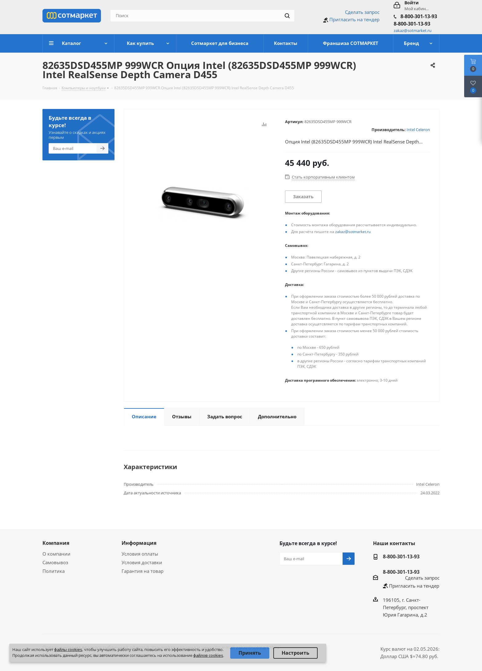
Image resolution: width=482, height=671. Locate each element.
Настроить (295, 652)
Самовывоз (55, 562)
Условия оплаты (140, 554)
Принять (250, 652)
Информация (139, 543)
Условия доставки (142, 562)
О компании (56, 554)
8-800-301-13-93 (418, 16)
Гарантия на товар (142, 571)
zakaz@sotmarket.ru (353, 231)
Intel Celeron (418, 129)
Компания (55, 543)
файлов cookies (208, 655)
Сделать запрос (362, 12)
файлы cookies (68, 649)
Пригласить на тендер (354, 19)
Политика (53, 571)
